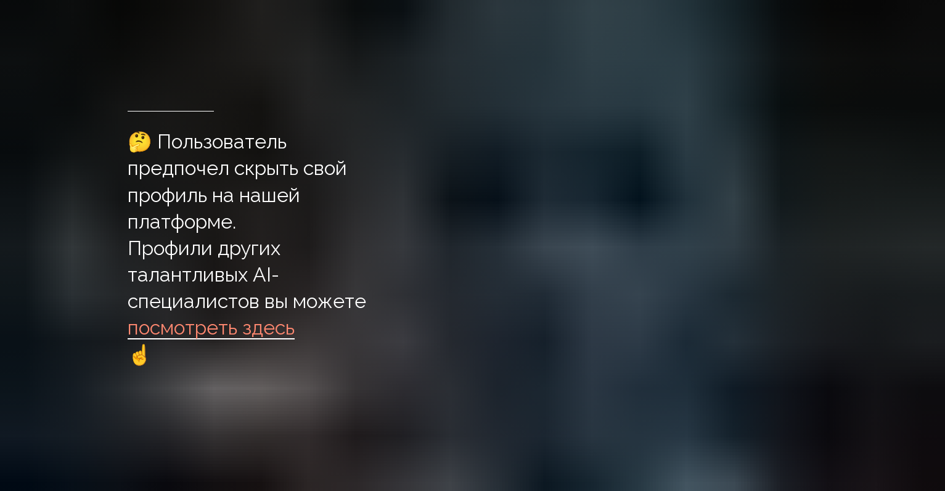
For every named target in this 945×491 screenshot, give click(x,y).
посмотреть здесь (211, 327)
